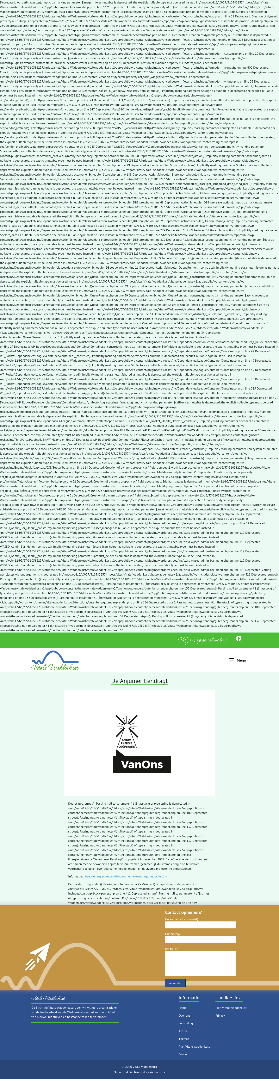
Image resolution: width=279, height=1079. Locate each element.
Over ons (184, 1015)
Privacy (220, 1015)
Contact (184, 1054)
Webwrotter (157, 1072)
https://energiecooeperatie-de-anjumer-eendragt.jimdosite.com (125, 876)
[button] (237, 660)
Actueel (184, 1031)
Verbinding (186, 1023)
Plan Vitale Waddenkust (194, 1046)
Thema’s (184, 1039)
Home (182, 1008)
